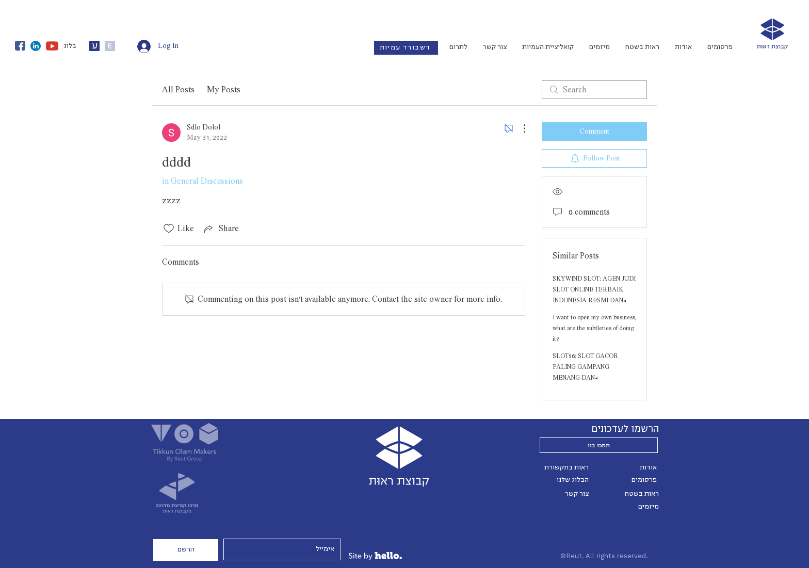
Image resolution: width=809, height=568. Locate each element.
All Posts (178, 90)
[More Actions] (519, 128)
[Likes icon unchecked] (168, 228)
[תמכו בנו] (599, 445)
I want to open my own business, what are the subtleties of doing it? (594, 328)
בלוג (69, 46)
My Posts (223, 90)
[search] (594, 89)
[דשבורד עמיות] (406, 48)
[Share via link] (220, 228)
